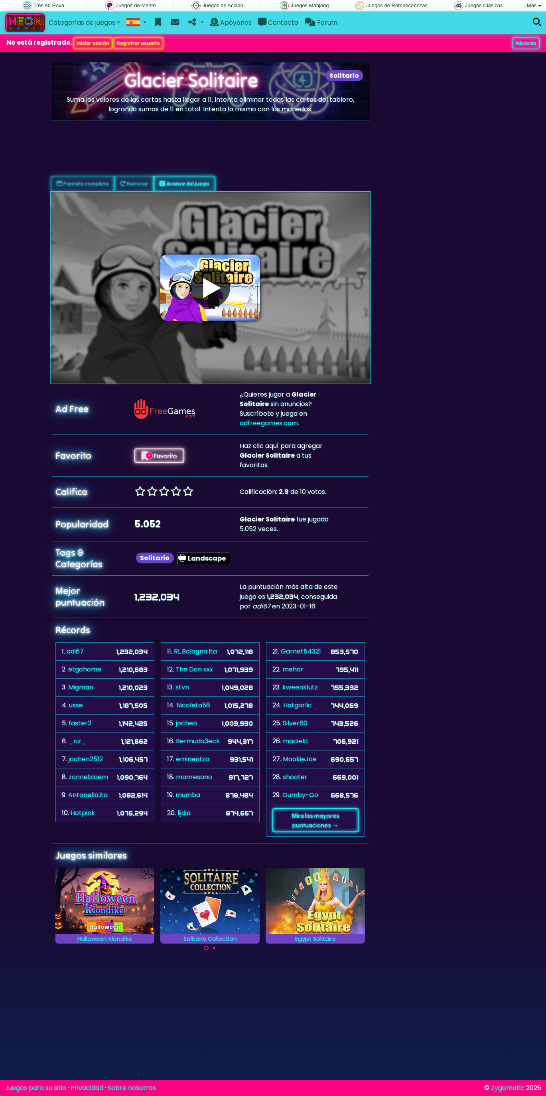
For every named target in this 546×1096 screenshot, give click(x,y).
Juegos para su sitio (35, 1087)
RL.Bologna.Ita (195, 651)
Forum (321, 22)
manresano (194, 777)
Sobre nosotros (132, 1087)
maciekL (296, 741)
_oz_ (77, 741)
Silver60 (295, 723)
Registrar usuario (138, 43)
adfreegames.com (269, 423)
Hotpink (83, 813)
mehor (293, 669)
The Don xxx (194, 669)
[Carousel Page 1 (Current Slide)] (206, 948)
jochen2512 (86, 759)
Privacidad (87, 1087)
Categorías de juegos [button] (82, 22)
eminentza (192, 759)
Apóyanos (231, 22)
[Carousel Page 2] (214, 948)
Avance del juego (184, 183)
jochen (186, 723)
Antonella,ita (88, 795)
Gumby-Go (300, 795)
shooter (295, 777)
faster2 (80, 723)
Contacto (278, 22)
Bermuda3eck (198, 741)
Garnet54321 (301, 651)
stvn (182, 687)
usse (76, 705)
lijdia (184, 813)
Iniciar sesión (93, 43)
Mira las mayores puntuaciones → (315, 820)
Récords (526, 43)
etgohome (84, 669)
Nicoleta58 (193, 705)
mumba (187, 795)
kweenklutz (300, 687)
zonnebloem (88, 777)
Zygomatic (507, 1087)
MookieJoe (300, 759)
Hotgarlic (297, 705)
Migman (80, 687)
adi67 (75, 651)
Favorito (159, 456)
